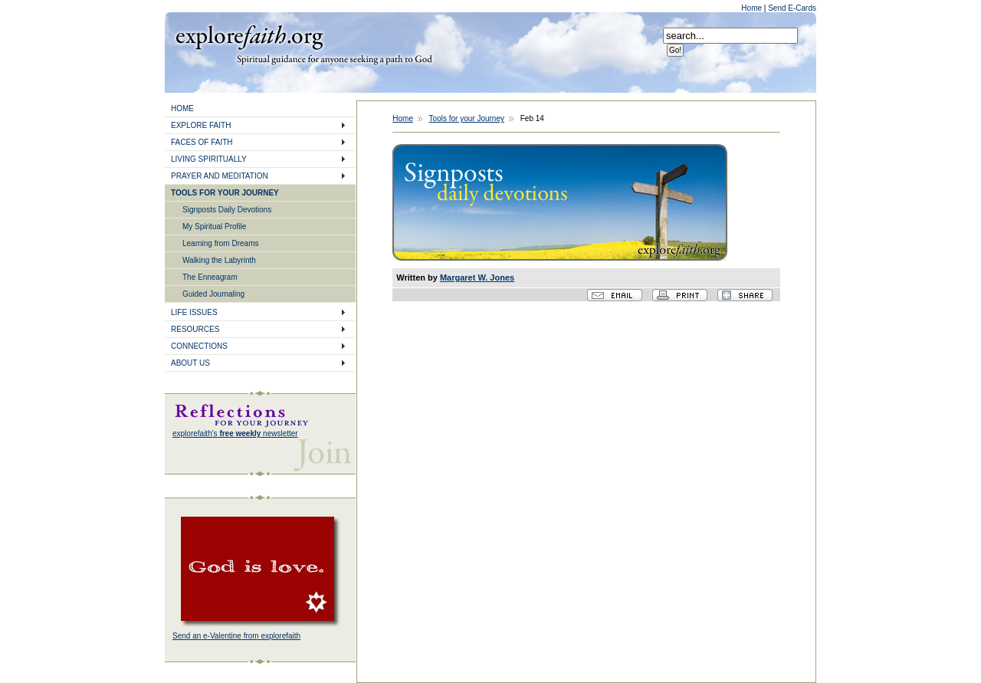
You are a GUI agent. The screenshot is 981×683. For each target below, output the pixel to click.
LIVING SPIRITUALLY (209, 159)
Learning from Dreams (220, 243)
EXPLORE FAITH (201, 125)
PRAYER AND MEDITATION (219, 176)
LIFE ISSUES (194, 312)
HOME (182, 108)
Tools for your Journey (466, 118)
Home (752, 8)
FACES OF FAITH (202, 142)
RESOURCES (195, 329)
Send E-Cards (792, 8)
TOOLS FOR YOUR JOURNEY (225, 193)
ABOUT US (190, 363)
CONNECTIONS (199, 346)
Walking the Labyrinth (219, 260)
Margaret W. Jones (477, 277)
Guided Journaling (213, 294)
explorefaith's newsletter (235, 433)
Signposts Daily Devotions (226, 209)
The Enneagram (210, 277)
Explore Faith (249, 36)
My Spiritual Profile (214, 226)
